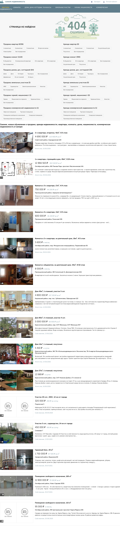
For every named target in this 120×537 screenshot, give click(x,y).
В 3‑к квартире (8, 66)
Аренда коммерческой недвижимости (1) (82, 118)
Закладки (95, 2)
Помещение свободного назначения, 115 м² (53, 514)
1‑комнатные (8, 48)
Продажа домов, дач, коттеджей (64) (21, 72)
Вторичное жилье (9, 52)
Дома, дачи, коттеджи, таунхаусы (38, 7)
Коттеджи (26, 76)
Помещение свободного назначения (15, 125)
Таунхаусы (38, 76)
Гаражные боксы (42, 108)
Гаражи (6, 108)
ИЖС (5, 94)
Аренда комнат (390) (73, 58)
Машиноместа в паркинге (23, 108)
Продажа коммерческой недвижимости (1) (23, 118)
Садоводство (18, 94)
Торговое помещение (31, 122)
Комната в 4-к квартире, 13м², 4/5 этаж (51, 223)
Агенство (51, 94)
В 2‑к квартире (46, 62)
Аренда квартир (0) (72, 44)
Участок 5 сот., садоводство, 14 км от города (53, 435)
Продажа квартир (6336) (15, 44)
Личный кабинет (110, 2)
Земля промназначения (35, 94)
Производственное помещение (14, 129)
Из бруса (7, 84)
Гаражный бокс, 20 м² (44, 461)
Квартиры (5, 7)
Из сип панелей (40, 80)
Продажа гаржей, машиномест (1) (19, 104)
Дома (6, 76)
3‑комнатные (37, 48)
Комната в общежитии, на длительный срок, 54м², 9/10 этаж (60, 276)
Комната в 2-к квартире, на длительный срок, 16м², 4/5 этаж (60, 250)
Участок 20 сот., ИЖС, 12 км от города (51, 408)
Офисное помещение (11, 122)
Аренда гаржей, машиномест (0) (78, 104)
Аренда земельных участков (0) (78, 90)
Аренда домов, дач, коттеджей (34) (80, 76)
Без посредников (41, 52)
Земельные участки (62, 7)
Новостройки (25, 52)
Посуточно (86, 52)
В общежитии (8, 62)
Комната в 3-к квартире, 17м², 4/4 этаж (51, 197)
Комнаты (17, 7)
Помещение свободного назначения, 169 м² (53, 488)
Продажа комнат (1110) (14, 58)
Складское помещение (40, 125)
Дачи (15, 76)
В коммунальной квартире (27, 62)
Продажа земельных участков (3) (19, 90)
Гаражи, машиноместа (83, 7)
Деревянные (25, 80)
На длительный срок (70, 52)
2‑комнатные (22, 48)
